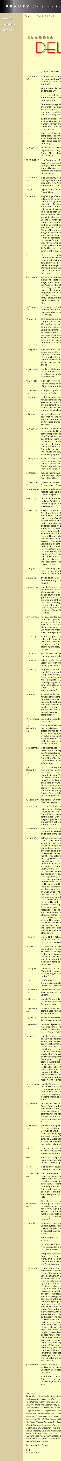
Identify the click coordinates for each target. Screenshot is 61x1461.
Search (7, 18)
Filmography (32, 1453)
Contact (8, 30)
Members (9, 24)
